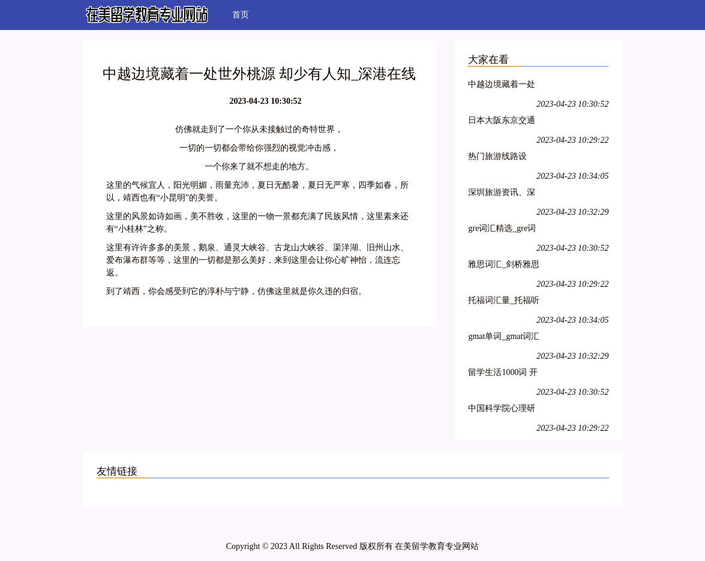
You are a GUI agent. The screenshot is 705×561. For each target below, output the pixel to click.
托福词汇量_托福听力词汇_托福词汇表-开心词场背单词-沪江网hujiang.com (503, 302)
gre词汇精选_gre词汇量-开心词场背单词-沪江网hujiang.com (503, 230)
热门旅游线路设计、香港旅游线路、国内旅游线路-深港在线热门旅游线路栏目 (503, 158)
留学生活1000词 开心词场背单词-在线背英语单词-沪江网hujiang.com (503, 374)
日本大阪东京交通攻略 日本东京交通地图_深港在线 (503, 122)
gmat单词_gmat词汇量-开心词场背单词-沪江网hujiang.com (503, 338)
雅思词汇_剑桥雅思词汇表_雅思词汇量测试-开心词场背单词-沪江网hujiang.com (503, 266)
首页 (240, 14)
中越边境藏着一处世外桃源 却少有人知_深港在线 (503, 86)
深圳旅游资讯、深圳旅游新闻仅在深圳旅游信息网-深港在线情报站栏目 (503, 194)
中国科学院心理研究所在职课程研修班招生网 (501, 410)
